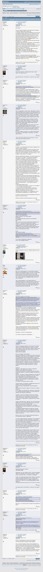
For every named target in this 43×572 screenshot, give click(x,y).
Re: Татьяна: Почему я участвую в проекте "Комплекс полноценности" (21, 23)
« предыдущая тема (30, 560)
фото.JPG (17, 259)
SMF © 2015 (21, 568)
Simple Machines (25, 568)
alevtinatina (5, 290)
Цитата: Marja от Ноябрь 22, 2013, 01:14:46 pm (23, 296)
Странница (5, 65)
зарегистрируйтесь (15, 6)
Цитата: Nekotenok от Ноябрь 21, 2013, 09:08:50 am (23, 86)
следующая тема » (37, 560)
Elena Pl (4, 244)
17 (8, 16)
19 (11, 16)
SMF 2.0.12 (16, 568)
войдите (8, 6)
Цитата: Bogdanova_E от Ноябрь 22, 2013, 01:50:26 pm (24, 496)
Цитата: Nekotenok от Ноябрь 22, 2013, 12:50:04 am (23, 211)
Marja (4, 265)
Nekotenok (5, 21)
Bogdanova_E (5, 80)
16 (7, 16)
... (6, 16)
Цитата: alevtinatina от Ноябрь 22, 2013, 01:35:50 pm (24, 497)
